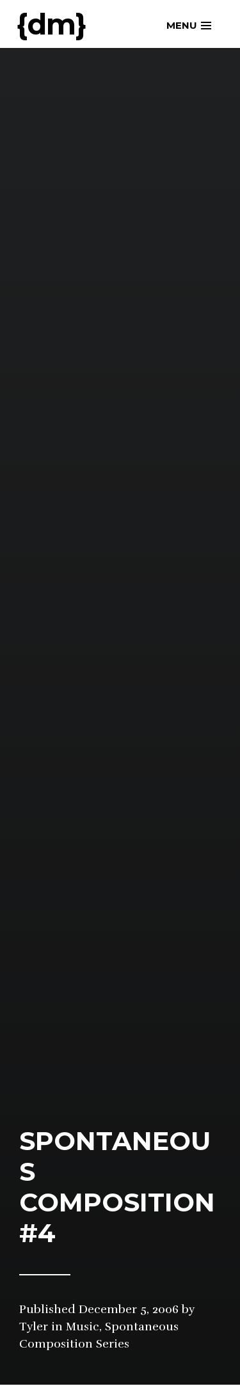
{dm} (51, 24)
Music (82, 1326)
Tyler (33, 1326)
